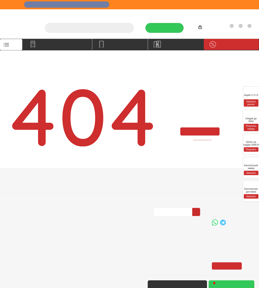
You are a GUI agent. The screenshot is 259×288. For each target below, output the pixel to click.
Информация (66, 177)
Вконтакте (158, 219)
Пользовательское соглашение (69, 202)
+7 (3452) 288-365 (232, 186)
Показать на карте (228, 241)
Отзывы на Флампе (173, 13)
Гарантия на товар (68, 195)
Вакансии (13, 189)
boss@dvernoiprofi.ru (233, 207)
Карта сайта (113, 195)
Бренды (110, 189)
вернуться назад (202, 138)
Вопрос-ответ (114, 184)
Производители (202, 13)
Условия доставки (68, 189)
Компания (14, 177)
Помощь (111, 177)
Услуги (150, 13)
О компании (132, 13)
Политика (13, 195)
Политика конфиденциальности (174, 188)
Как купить (225, 13)
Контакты (244, 13)
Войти (204, 28)
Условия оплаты (66, 184)
